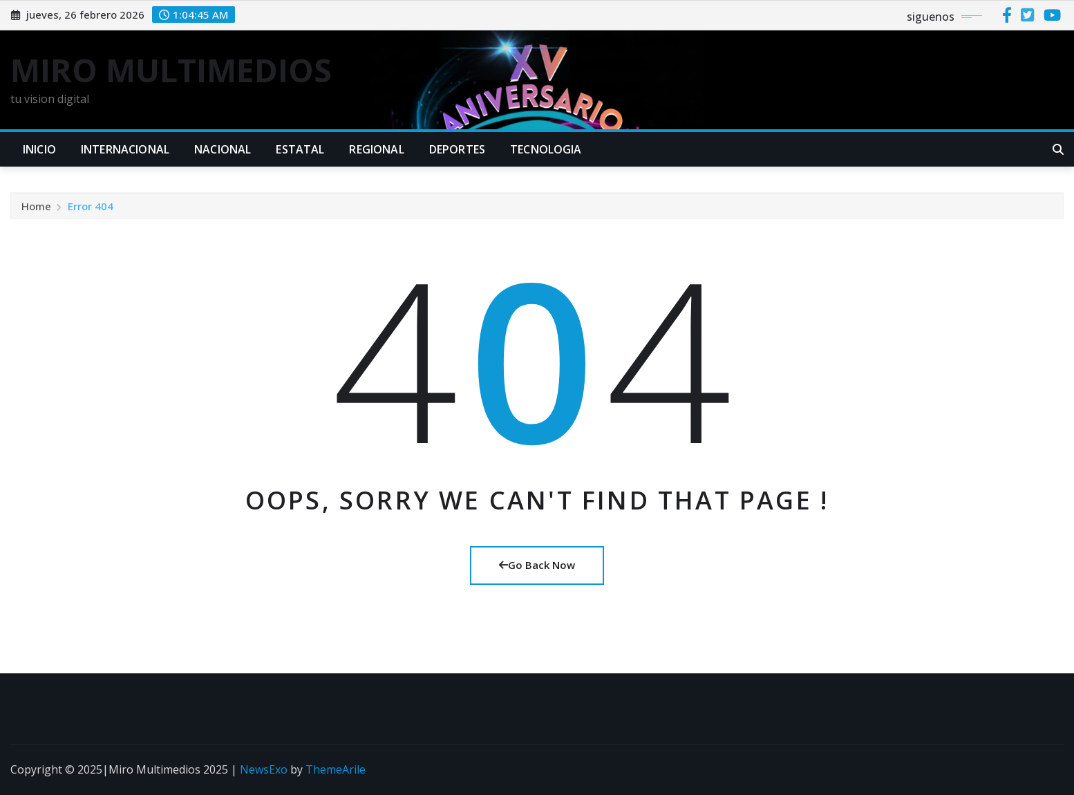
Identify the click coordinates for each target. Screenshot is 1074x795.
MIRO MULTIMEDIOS (171, 69)
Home (36, 215)
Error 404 (90, 215)
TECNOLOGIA (546, 149)
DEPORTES (457, 149)
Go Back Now (537, 565)
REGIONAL (376, 149)
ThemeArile (335, 769)
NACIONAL (222, 149)
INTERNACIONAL (125, 149)
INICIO (39, 149)
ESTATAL (300, 149)
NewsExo (264, 769)
